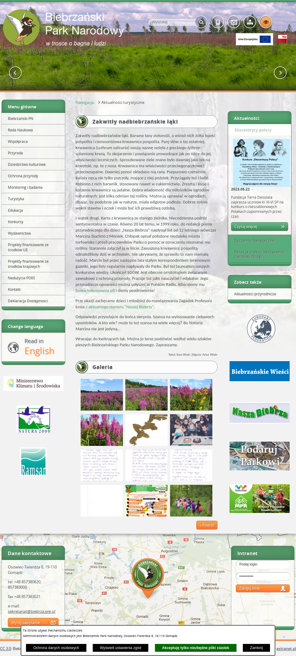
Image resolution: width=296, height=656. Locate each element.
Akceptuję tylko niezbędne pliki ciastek (195, 648)
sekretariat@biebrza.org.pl (31, 611)
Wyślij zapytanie (25, 622)
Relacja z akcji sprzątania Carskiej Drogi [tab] (257, 254)
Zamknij (256, 648)
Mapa (148, 579)
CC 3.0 (5, 648)
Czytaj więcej (245, 226)
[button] (15, 72)
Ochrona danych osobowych (56, 648)
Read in (39, 347)
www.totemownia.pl (95, 290)
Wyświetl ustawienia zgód (120, 648)
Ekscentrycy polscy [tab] (250, 129)
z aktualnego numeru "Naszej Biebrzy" (119, 306)
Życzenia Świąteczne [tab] (252, 240)
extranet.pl (286, 648)
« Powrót (207, 525)
